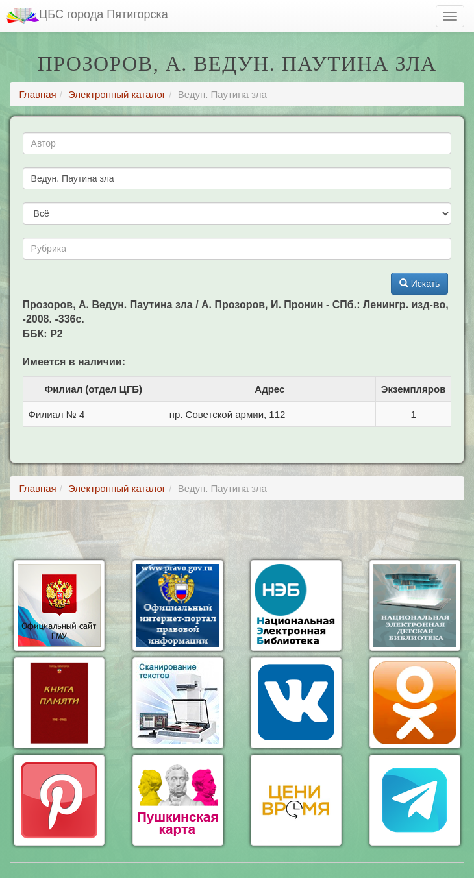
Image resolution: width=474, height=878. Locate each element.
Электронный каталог (117, 94)
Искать (419, 283)
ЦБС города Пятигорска (87, 16)
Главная (37, 94)
